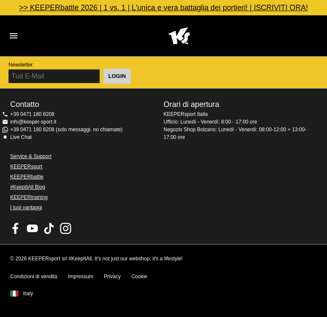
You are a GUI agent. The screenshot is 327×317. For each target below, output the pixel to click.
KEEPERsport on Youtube (32, 228)
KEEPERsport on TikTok (48, 228)
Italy (28, 294)
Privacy (112, 277)
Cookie (139, 277)
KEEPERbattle (26, 177)
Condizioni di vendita (33, 277)
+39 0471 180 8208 (32, 114)
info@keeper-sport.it (33, 122)
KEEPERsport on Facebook (15, 228)
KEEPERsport (26, 167)
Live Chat (21, 137)
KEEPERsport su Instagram (65, 228)
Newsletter (21, 65)
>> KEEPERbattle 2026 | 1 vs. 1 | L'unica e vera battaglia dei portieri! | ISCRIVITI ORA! (163, 7)
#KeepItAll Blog (27, 187)
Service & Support (31, 156)
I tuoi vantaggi (26, 207)
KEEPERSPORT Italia (178, 35)
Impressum (80, 277)
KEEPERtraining (29, 197)
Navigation (13, 36)
